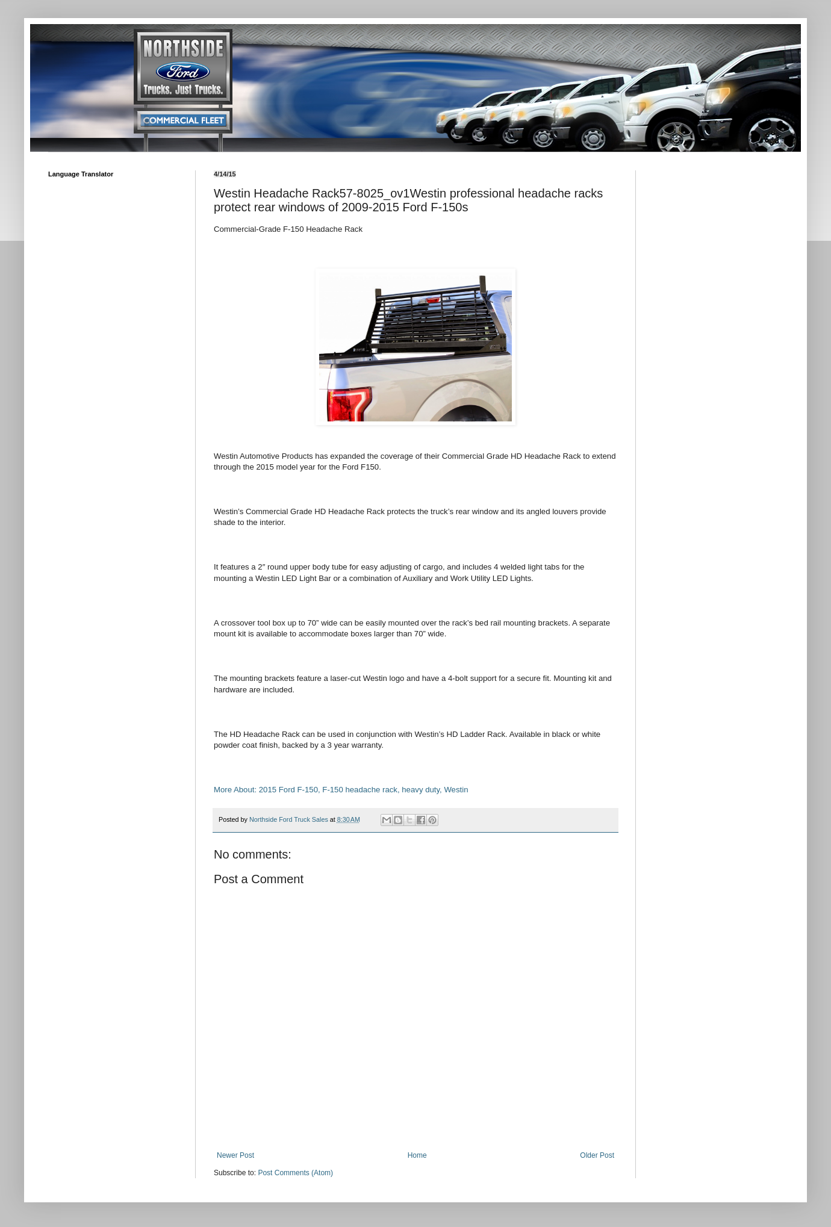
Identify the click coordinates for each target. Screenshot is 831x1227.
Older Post (597, 1155)
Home (417, 1155)
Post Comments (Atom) (295, 1173)
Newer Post (235, 1155)
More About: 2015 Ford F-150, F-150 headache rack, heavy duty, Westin (341, 789)
